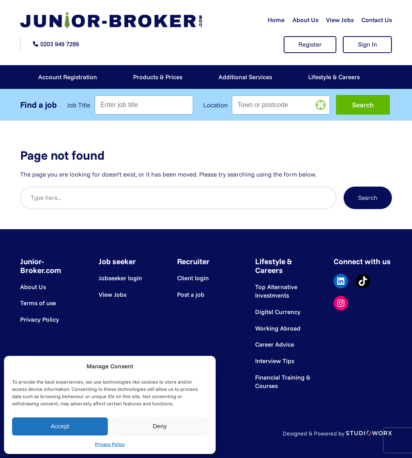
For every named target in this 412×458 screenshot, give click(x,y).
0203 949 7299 (59, 44)
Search (367, 197)
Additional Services (245, 77)
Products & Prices (157, 77)
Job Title (79, 105)
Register (310, 44)
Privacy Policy (110, 444)
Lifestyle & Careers (334, 77)
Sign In (367, 44)
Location (215, 105)
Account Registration (67, 77)
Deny (159, 426)
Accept (60, 426)
